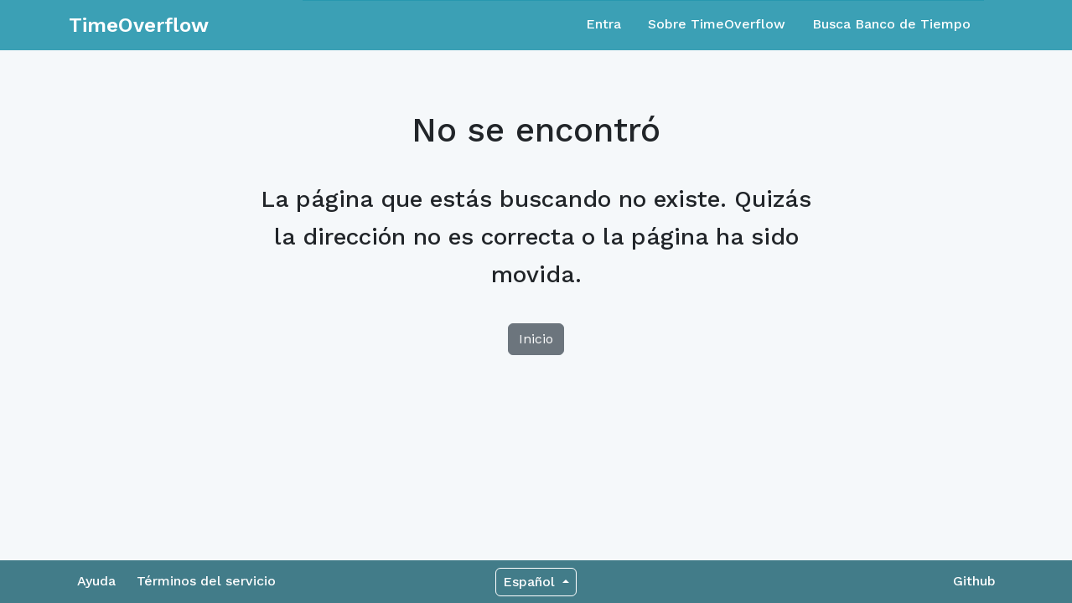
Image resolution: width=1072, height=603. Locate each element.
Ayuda (96, 581)
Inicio (536, 339)
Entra (603, 24)
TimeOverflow (139, 25)
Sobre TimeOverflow (716, 24)
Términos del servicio (206, 581)
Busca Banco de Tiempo (891, 24)
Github (974, 581)
